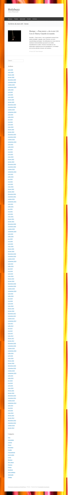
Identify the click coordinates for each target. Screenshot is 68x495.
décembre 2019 (12, 254)
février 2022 (11, 189)
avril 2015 (10, 385)
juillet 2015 (10, 378)
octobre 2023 (11, 139)
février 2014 (11, 415)
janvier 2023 (11, 162)
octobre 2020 (11, 229)
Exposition (10, 447)
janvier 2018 (11, 311)
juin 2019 (10, 268)
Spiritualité (22, 19)
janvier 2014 (11, 418)
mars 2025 (10, 97)
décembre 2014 (12, 395)
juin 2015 (10, 380)
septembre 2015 (12, 373)
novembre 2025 (12, 82)
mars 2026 (10, 72)
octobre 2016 (11, 348)
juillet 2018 (10, 296)
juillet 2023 (10, 147)
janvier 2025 (11, 102)
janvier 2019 (11, 281)
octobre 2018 (11, 288)
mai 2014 (10, 408)
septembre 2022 (12, 171)
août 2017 (10, 323)
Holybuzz (14, 9)
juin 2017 (10, 328)
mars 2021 (10, 216)
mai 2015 (10, 383)
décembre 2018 (12, 283)
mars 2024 (10, 127)
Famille (29, 19)
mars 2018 (10, 306)
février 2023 (11, 159)
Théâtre (16, 19)
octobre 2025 (11, 84)
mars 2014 (10, 413)
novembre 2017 (12, 316)
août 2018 (10, 293)
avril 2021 (10, 214)
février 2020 (11, 249)
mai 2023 (10, 152)
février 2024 (11, 129)
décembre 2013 (12, 420)
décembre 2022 (12, 164)
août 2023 (10, 144)
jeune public (11, 455)
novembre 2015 (12, 368)
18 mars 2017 (32, 51)
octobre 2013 (11, 425)
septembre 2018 (12, 291)
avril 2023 (10, 154)
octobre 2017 (11, 318)
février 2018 (11, 308)
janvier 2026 (11, 77)
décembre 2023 (12, 134)
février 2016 (11, 361)
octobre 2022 (11, 169)
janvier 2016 (11, 363)
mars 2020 (10, 246)
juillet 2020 (10, 236)
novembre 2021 (12, 196)
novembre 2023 (12, 137)
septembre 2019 (12, 261)
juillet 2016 (10, 353)
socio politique (11, 472)
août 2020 (10, 234)
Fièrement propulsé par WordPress (17, 487)
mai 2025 (10, 92)
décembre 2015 (12, 365)
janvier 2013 (11, 428)
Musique (10, 19)
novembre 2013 (12, 423)
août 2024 (10, 114)
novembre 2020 (12, 226)
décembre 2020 (12, 224)
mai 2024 (10, 122)
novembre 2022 (12, 167)
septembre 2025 (12, 87)
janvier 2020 (11, 251)
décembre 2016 (12, 343)
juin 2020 (10, 239)
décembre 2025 (12, 79)
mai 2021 (10, 211)
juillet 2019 (10, 266)
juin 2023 (10, 149)
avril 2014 (10, 410)
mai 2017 (10, 331)
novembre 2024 (12, 107)
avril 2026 (10, 70)
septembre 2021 (12, 201)
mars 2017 (10, 336)
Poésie (10, 467)
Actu (9, 437)
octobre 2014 (11, 400)
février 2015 (11, 390)
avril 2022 (10, 184)
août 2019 (10, 264)
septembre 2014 (12, 403)
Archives (34, 19)
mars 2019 (10, 276)
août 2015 (10, 375)
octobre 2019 (11, 259)
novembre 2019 (12, 256)
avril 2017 (10, 333)
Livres (9, 457)
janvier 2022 (11, 191)
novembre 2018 (12, 286)
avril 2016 (10, 356)
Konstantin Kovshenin (43, 487)
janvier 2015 (11, 393)
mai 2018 (10, 301)
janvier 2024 (11, 132)
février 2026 (11, 74)
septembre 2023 (12, 142)
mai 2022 (10, 181)
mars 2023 (10, 157)
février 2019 (11, 278)
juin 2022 (10, 179)
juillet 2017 (10, 326)
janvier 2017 (11, 341)
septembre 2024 (12, 112)
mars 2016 (10, 358)
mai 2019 (10, 271)
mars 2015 (10, 388)
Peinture (10, 465)
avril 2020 (10, 244)
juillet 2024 (10, 117)
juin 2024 (10, 119)
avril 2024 (10, 124)
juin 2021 (10, 209)
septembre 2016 (12, 351)
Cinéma (10, 442)
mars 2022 (10, 186)
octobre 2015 (11, 370)
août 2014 (10, 405)
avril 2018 (10, 303)
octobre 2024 (11, 109)
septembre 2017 (12, 321)
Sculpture (10, 470)
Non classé (11, 462)
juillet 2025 (10, 89)
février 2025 (11, 99)
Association (11, 440)
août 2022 (10, 174)
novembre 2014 (12, 398)
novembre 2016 (12, 346)
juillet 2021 (10, 206)
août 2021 (10, 204)
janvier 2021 (11, 221)
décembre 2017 (12, 313)
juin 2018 (10, 298)
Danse (9, 445)
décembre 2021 (12, 194)
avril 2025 (10, 94)
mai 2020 (10, 241)
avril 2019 (10, 273)
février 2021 (11, 219)
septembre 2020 (12, 231)
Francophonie (11, 452)
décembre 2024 (12, 104)
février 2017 (11, 338)
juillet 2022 (10, 176)
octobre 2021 (11, 199)
